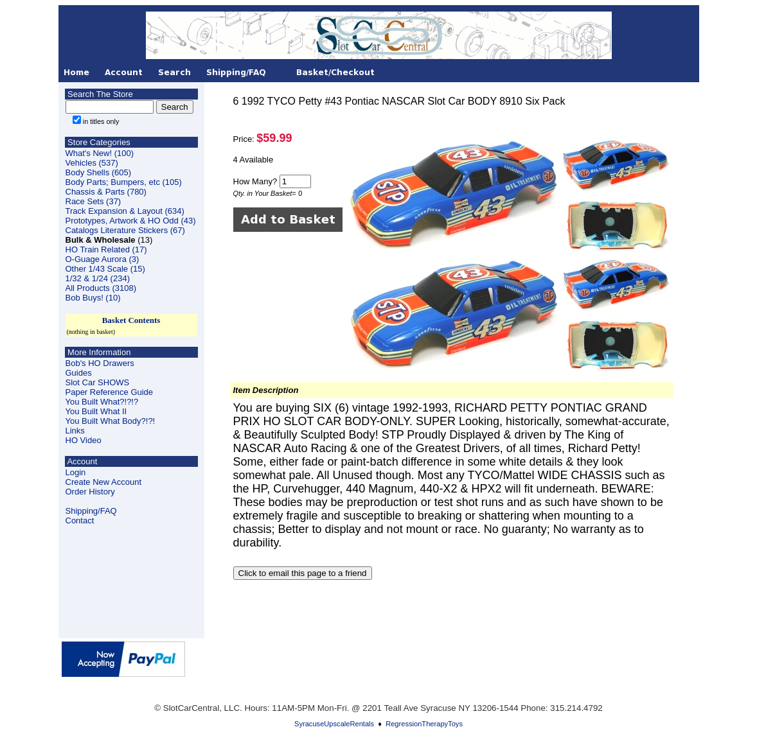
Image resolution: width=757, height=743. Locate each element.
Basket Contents (131, 320)
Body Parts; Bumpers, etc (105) (124, 182)
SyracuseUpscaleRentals (334, 724)
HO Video (84, 440)
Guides (79, 373)
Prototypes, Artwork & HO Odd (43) (131, 220)
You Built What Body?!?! (111, 421)
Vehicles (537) (92, 163)
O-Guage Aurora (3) (102, 259)
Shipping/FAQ (91, 511)
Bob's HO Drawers (100, 363)
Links (75, 430)
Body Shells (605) (99, 172)
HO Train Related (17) (106, 249)
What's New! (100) (100, 153)
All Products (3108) (101, 288)
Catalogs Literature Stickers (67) (125, 230)
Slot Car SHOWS (98, 382)
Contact (80, 520)
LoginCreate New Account (104, 477)
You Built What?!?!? (102, 401)
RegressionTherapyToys (424, 724)
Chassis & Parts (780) (106, 192)
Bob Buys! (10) (93, 297)
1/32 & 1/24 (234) (98, 278)
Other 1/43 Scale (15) (105, 269)
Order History (90, 491)
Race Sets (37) (93, 201)
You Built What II (96, 411)
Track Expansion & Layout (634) (125, 211)
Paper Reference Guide (110, 392)
